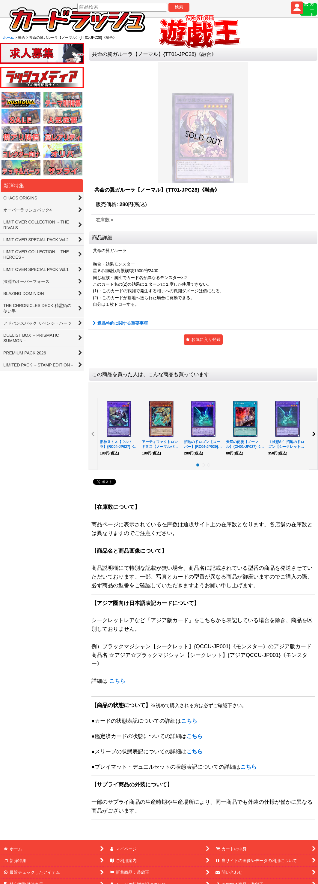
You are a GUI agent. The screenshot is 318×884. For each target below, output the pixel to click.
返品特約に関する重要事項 (120, 323)
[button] (203, 339)
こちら (117, 681)
